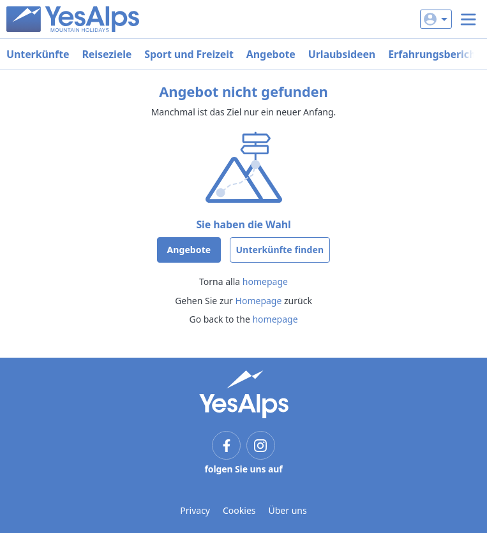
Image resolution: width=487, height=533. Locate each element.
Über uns (288, 510)
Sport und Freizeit (189, 54)
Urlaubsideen (341, 54)
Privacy (195, 510)
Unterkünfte (37, 54)
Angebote (271, 54)
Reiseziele (106, 54)
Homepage (259, 301)
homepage (265, 281)
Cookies (239, 510)
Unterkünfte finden (280, 250)
